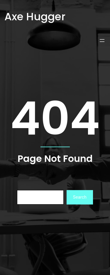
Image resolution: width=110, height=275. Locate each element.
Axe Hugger (34, 16)
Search (80, 197)
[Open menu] (102, 40)
